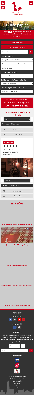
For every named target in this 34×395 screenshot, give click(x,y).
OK (31, 350)
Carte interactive (18, 130)
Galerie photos (18, 134)
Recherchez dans (7, 56)
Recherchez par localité (9, 72)
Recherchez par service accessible (12, 88)
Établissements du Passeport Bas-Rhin (14, 80)
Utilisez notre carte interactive (17, 47)
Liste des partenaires (17, 42)
